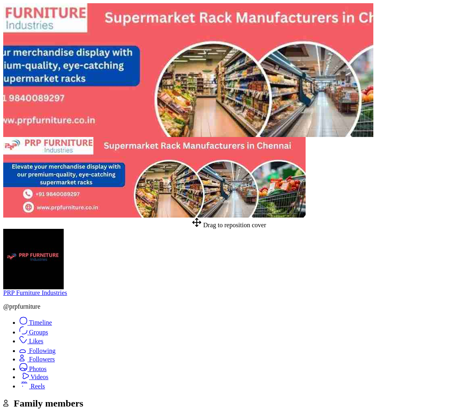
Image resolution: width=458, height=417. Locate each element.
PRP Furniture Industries (35, 292)
